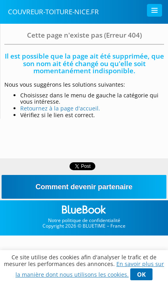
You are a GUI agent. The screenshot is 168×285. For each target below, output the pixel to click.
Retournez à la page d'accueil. (60, 108)
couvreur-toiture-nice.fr (53, 11)
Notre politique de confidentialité (84, 220)
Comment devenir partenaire (83, 187)
